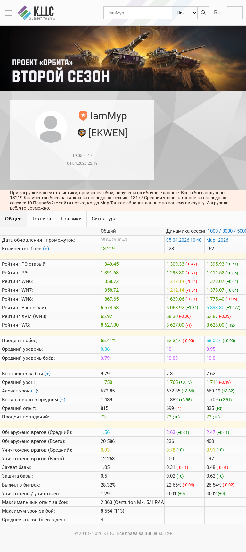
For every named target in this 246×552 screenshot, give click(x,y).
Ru (217, 12)
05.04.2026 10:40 (183, 240)
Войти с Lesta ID (235, 12)
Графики (71, 219)
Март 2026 (217, 240)
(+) (46, 249)
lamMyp (108, 116)
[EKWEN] (108, 133)
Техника (41, 219)
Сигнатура (104, 219)
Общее (13, 219)
